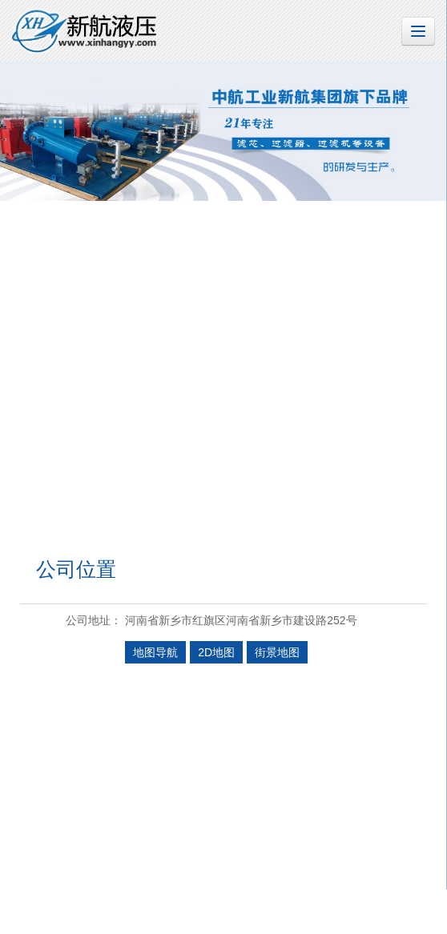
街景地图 (277, 652)
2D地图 (216, 652)
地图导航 (155, 652)
